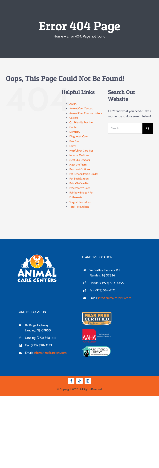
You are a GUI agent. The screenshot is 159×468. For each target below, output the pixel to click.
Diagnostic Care (78, 136)
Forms (72, 146)
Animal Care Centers (81, 108)
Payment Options (79, 169)
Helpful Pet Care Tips (81, 150)
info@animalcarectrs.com (114, 298)
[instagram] (88, 381)
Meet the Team (78, 164)
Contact (74, 127)
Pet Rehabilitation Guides (83, 174)
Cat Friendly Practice (81, 122)
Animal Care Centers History (85, 113)
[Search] (147, 128)
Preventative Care (79, 188)
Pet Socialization (79, 178)
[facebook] (71, 381)
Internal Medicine (79, 155)
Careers (73, 117)
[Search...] (125, 128)
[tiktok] (79, 381)
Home (58, 36)
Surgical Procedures (80, 202)
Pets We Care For (79, 183)
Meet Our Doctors (79, 160)
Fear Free (74, 141)
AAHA (73, 103)
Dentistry (74, 131)
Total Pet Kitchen (79, 206)
